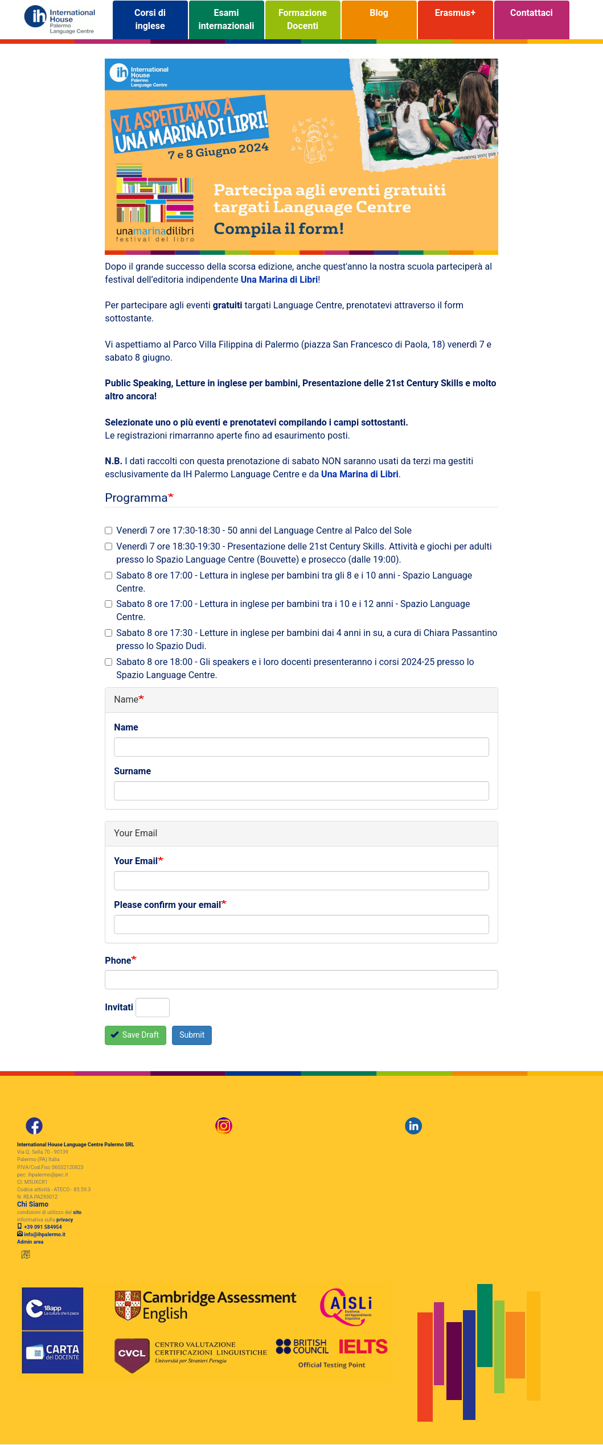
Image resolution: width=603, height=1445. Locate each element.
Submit (191, 1035)
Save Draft (134, 1035)
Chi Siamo (32, 1204)
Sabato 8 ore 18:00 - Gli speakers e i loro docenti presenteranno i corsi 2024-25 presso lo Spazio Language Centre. (289, 669)
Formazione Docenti (302, 19)
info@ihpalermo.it (44, 1234)
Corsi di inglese (150, 19)
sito (77, 1212)
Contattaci (531, 19)
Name (126, 727)
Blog (379, 19)
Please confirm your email (167, 905)
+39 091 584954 (42, 1227)
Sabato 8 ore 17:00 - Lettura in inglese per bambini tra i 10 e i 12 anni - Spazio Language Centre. (287, 611)
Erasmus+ (455, 19)
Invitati (119, 1007)
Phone (118, 961)
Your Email (136, 861)
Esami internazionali (226, 19)
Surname (132, 771)
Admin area (30, 1242)
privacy (64, 1220)
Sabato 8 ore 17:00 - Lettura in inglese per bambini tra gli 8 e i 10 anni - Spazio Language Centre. (288, 582)
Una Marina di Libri (279, 280)
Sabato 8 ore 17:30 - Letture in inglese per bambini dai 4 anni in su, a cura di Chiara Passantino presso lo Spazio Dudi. (301, 640)
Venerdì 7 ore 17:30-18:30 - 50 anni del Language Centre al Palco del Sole (258, 531)
